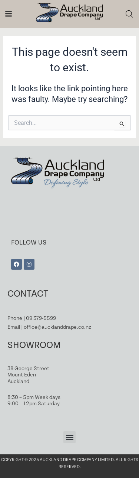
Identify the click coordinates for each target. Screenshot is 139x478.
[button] (69, 437)
